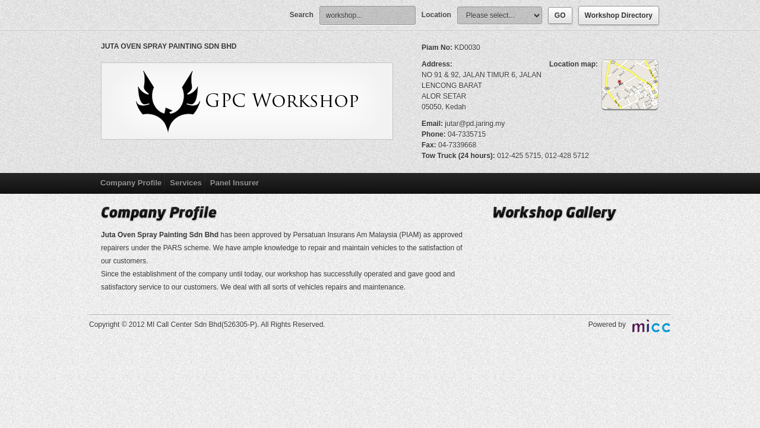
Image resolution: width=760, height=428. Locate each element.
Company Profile (131, 182)
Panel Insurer (234, 182)
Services (186, 182)
